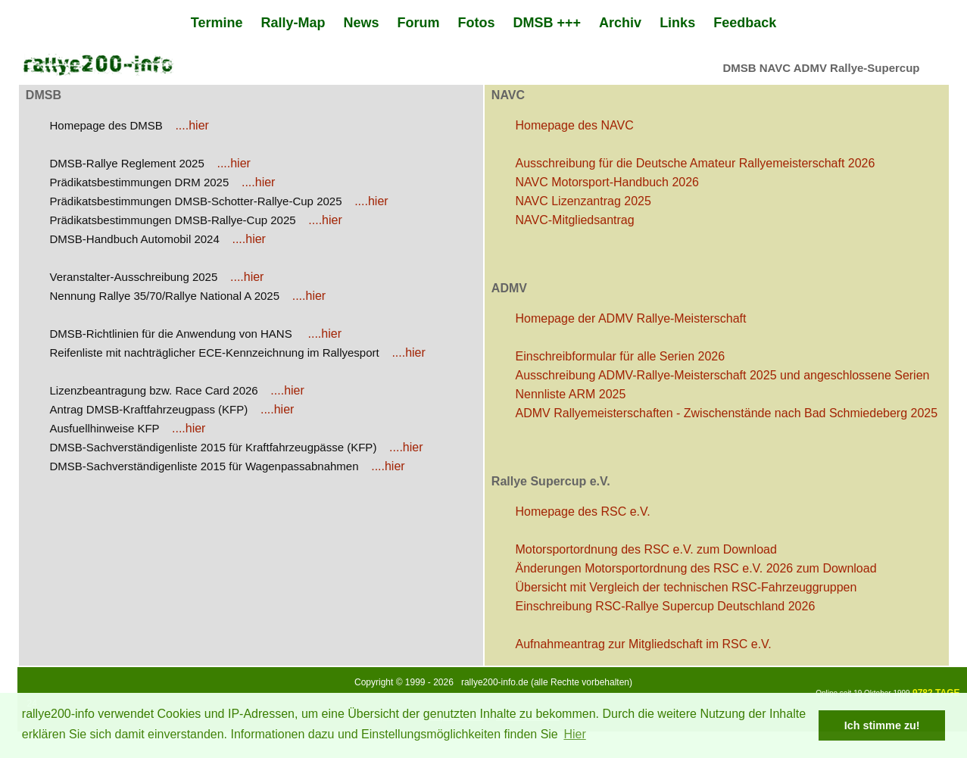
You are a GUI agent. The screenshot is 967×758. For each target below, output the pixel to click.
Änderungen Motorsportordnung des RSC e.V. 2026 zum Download (696, 568)
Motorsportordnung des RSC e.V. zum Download (646, 549)
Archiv (620, 22)
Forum (419, 22)
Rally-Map (292, 22)
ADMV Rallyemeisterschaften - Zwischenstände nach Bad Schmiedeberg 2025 (727, 413)
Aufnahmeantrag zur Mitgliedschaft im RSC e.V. (644, 644)
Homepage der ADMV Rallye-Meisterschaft (631, 318)
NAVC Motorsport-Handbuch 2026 (608, 182)
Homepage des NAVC (575, 125)
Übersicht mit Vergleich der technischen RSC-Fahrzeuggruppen (686, 587)
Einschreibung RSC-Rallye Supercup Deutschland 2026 (666, 606)
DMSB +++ (547, 22)
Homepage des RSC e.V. (583, 511)
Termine (217, 22)
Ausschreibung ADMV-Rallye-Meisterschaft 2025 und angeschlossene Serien (723, 375)
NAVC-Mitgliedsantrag (575, 220)
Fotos (476, 22)
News (361, 22)
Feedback (744, 22)
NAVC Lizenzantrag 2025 (583, 201)
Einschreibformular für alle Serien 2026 (620, 356)
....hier (191, 125)
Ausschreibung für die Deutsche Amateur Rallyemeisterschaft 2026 (695, 163)
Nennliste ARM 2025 (571, 394)
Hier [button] (574, 734)
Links (677, 22)
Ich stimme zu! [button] (882, 725)
